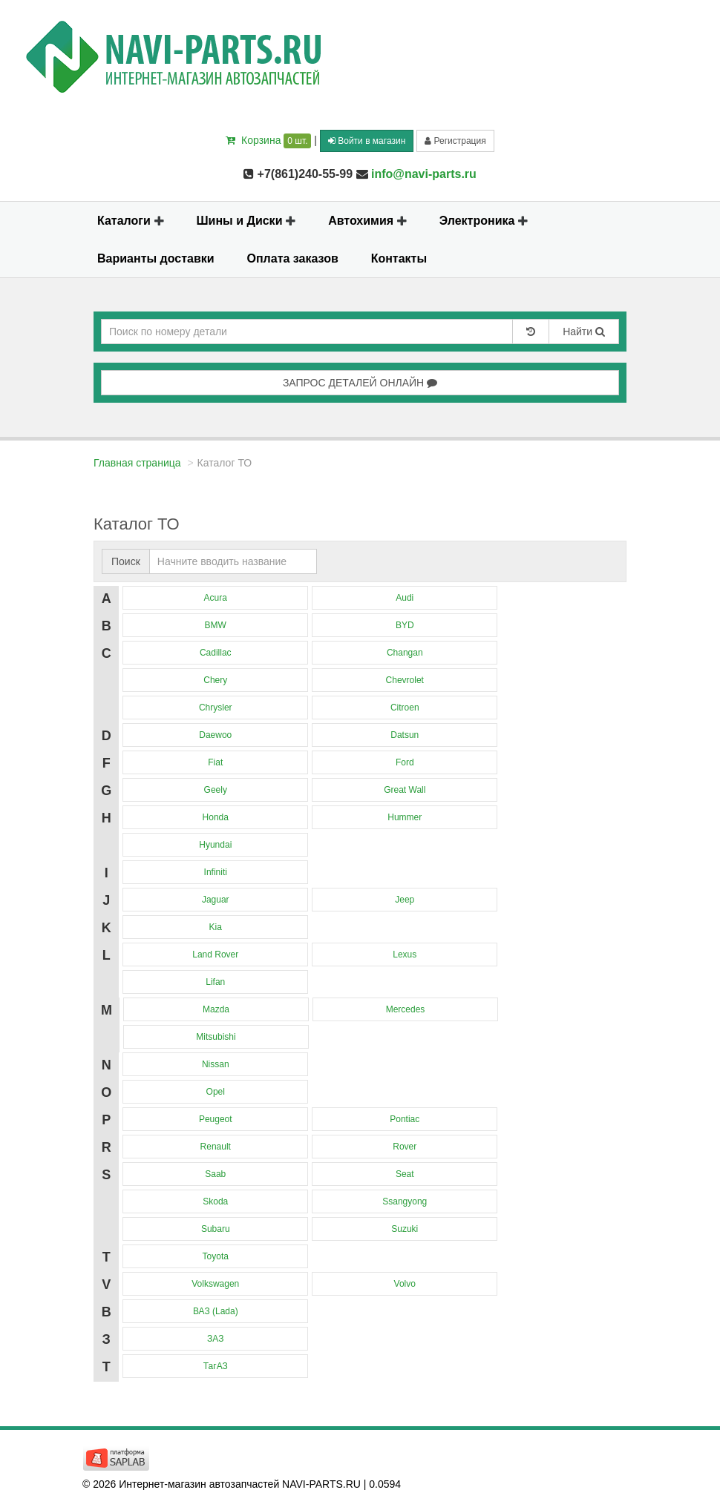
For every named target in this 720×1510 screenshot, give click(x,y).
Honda (216, 817)
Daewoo (215, 735)
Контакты (399, 258)
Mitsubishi (215, 1037)
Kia (215, 927)
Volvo (405, 1284)
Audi (404, 598)
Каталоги (130, 220)
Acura (215, 598)
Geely (215, 790)
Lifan (215, 982)
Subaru (215, 1229)
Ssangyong (404, 1201)
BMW (215, 625)
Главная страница (137, 463)
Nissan (215, 1064)
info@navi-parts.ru (424, 174)
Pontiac (404, 1119)
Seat (405, 1174)
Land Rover (215, 954)
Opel (215, 1092)
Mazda (216, 1009)
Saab (215, 1174)
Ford (405, 762)
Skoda (215, 1201)
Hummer (404, 817)
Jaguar (215, 899)
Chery (215, 680)
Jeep (404, 899)
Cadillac (216, 652)
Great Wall (404, 790)
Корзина (268, 140)
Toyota (216, 1256)
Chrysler (215, 707)
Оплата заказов (292, 258)
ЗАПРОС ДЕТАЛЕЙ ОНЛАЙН (360, 383)
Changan (405, 652)
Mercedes (405, 1009)
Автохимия (367, 220)
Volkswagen (215, 1284)
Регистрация (455, 141)
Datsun (404, 735)
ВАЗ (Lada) (215, 1311)
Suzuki (404, 1229)
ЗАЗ (215, 1338)
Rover (404, 1146)
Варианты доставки (156, 258)
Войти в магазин (366, 141)
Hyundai (215, 845)
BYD (405, 625)
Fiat (215, 762)
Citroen (404, 707)
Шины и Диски (246, 220)
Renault (215, 1146)
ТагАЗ (215, 1366)
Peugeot (215, 1119)
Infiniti (215, 872)
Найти (584, 331)
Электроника (483, 220)
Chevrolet (405, 680)
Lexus (404, 954)
